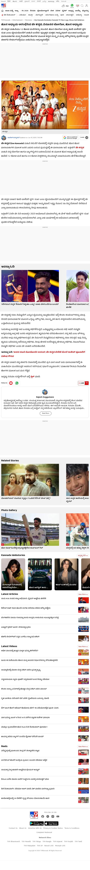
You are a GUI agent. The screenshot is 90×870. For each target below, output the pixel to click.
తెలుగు (15, 1)
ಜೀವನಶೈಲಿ (70, 15)
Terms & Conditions (71, 828)
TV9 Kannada (5, 20)
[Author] (3, 137)
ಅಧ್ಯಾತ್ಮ (70, 10)
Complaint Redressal (44, 832)
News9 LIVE (48, 845)
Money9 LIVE (60, 845)
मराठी (20, 1)
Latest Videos (9, 646)
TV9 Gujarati (57, 841)
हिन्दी (9, 1)
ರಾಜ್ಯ (16, 10)
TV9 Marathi (26, 841)
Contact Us (13, 828)
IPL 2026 (25, 10)
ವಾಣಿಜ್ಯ (77, 10)
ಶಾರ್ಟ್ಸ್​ (30, 15)
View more (83, 594)
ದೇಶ (52, 10)
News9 (3, 1)
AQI (67, 6)
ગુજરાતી (27, 1)
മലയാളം (51, 1)
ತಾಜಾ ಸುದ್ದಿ (9, 10)
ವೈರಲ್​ (64, 10)
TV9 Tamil (78, 841)
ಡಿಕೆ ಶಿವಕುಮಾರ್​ (9, 15)
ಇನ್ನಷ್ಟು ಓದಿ (83, 555)
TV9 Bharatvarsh (13, 841)
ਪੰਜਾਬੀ (39, 1)
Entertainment (17, 20)
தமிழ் (44, 1)
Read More (45, 413)
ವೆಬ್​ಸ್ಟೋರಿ (39, 15)
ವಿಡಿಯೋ (22, 15)
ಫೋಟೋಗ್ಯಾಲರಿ (43, 10)
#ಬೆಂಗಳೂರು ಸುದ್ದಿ (51, 15)
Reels (4, 746)
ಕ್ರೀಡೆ (62, 15)
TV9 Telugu (36, 841)
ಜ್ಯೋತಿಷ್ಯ (85, 10)
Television (28, 20)
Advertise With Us (35, 828)
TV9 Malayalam (29, 845)
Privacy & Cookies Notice (53, 828)
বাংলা (33, 1)
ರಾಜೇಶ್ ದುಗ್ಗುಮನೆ (13, 138)
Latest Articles (9, 594)
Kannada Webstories (13, 555)
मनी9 (57, 1)
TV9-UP (63, 1)
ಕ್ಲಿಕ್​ (32, 377)
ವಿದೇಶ (57, 10)
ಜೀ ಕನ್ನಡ (80, 148)
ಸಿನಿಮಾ (33, 10)
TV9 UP (40, 845)
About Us (22, 828)
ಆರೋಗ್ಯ (79, 15)
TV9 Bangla (47, 841)
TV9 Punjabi (68, 841)
